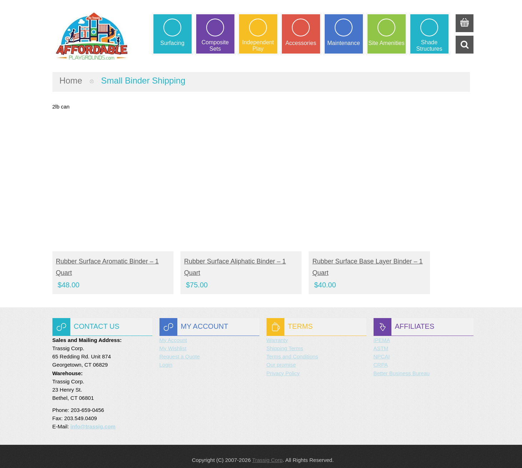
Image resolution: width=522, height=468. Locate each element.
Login (166, 357)
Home (71, 80)
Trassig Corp (267, 453)
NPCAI (382, 349)
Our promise (281, 357)
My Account (173, 333)
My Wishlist (173, 341)
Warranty (277, 333)
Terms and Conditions (292, 349)
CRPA (381, 357)
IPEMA (382, 333)
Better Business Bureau (402, 366)
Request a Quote (179, 349)
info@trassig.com (92, 419)
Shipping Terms (285, 341)
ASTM (381, 341)
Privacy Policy (283, 366)
